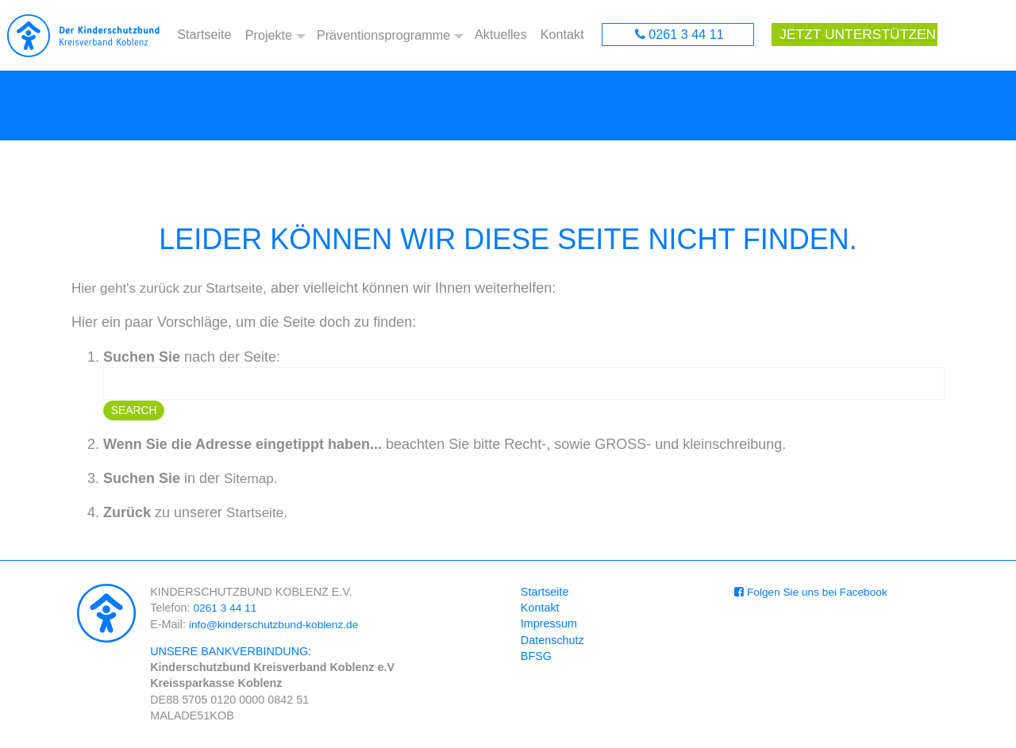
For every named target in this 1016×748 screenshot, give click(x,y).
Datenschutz (552, 641)
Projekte (267, 35)
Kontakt (562, 35)
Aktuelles (502, 35)
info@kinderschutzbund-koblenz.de (278, 625)
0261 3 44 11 (686, 35)
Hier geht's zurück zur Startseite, (174, 290)
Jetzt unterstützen (852, 36)
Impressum (549, 625)
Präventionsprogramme (383, 35)
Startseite (204, 35)
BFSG (536, 658)
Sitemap (250, 481)
